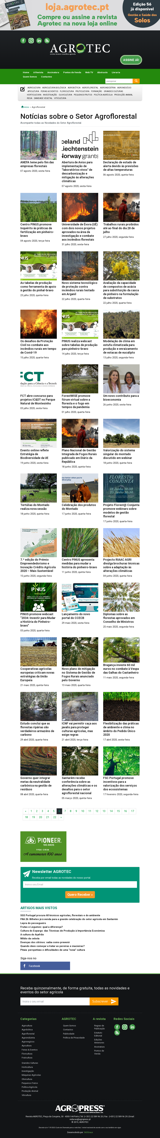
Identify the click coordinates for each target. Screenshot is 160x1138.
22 (54, 817)
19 (33, 817)
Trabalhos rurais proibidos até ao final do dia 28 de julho (121, 228)
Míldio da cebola (29, 938)
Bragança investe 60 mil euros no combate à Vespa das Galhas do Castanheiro (121, 668)
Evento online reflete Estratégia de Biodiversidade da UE (34, 454)
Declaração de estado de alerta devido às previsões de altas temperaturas (120, 166)
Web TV (89, 72)
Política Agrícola (103, 95)
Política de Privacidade (74, 1037)
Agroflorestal (90, 88)
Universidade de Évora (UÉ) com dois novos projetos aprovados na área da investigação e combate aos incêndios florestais (80, 232)
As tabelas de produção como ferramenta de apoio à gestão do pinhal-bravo (38, 286)
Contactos (46, 76)
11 (89, 811)
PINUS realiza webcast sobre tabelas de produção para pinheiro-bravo (80, 345)
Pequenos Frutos (83, 95)
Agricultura (33, 88)
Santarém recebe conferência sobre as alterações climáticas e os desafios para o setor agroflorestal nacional (79, 785)
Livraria (116, 72)
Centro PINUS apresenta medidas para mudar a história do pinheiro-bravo (79, 563)
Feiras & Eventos (49, 91)
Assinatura (53, 72)
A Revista (38, 72)
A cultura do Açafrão (32, 934)
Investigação (50, 95)
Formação (96, 91)
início (25, 107)
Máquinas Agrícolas (31, 1075)
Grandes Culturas (113, 91)
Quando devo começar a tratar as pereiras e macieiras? (52, 946)
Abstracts (102, 72)
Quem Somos (30, 76)
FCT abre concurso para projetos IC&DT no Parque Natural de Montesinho (37, 399)
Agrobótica (74, 88)
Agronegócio (124, 88)
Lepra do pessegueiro (33, 923)
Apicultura (33, 91)
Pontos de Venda (72, 72)
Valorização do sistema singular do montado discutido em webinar (119, 454)
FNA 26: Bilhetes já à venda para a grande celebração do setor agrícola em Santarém (69, 919)
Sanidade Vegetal (43, 98)
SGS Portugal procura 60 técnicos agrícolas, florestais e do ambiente (60, 915)
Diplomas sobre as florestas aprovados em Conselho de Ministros (119, 618)
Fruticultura (82, 91)
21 (47, 817)
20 (40, 817)
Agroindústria (107, 88)
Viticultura (60, 98)
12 (96, 811)
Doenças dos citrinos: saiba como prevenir (45, 942)
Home (26, 72)
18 (26, 817)
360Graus (88, 1132)
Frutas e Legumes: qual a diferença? (41, 927)
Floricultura (67, 91)
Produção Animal (123, 95)
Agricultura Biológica (54, 88)
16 (125, 811)
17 (132, 811)
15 (118, 811)
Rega (29, 98)
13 (104, 811)
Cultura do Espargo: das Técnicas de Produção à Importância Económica (62, 930)
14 (111, 811)
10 (82, 811)
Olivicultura (65, 95)
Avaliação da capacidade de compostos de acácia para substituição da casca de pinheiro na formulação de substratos (121, 290)
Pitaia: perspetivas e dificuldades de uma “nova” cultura (52, 950)
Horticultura (34, 95)
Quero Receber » (80, 895)
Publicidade (68, 1033)
